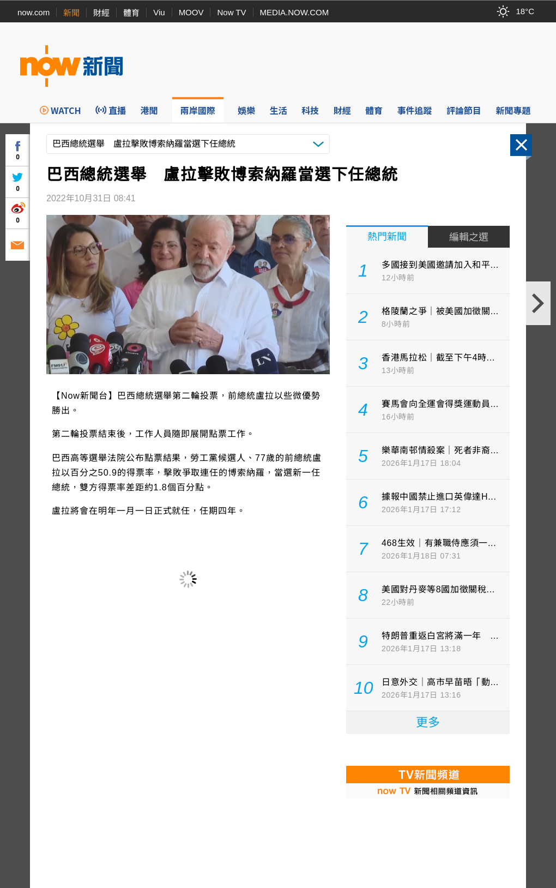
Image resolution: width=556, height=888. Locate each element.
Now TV (231, 12)
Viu (159, 12)
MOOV (191, 12)
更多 (428, 722)
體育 (131, 12)
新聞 (71, 12)
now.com (33, 12)
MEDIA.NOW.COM (294, 12)
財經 (101, 12)
